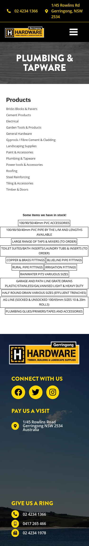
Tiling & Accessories (19, 183)
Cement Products (18, 115)
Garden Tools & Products (23, 127)
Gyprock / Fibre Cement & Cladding (31, 140)
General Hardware (19, 133)
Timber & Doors (17, 189)
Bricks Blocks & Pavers (21, 109)
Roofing (11, 171)
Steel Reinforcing (18, 177)
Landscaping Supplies (21, 146)
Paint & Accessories (19, 152)
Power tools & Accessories (24, 164)
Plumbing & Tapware (20, 158)
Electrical (12, 121)
